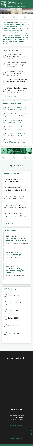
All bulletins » (8, 341)
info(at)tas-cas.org (16, 426)
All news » (7, 282)
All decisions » (8, 223)
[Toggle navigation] (30, 4)
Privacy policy (16, 438)
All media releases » (9, 96)
